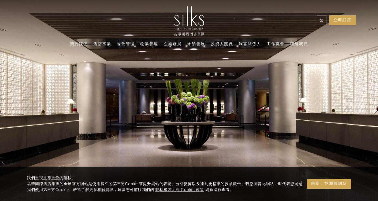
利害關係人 (250, 44)
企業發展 (173, 44)
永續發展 (196, 44)
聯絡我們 (299, 44)
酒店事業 (102, 44)
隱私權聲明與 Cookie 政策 (179, 189)
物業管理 (149, 44)
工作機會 (276, 44)
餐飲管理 (126, 44)
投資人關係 (222, 44)
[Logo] (189, 22)
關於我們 (79, 44)
